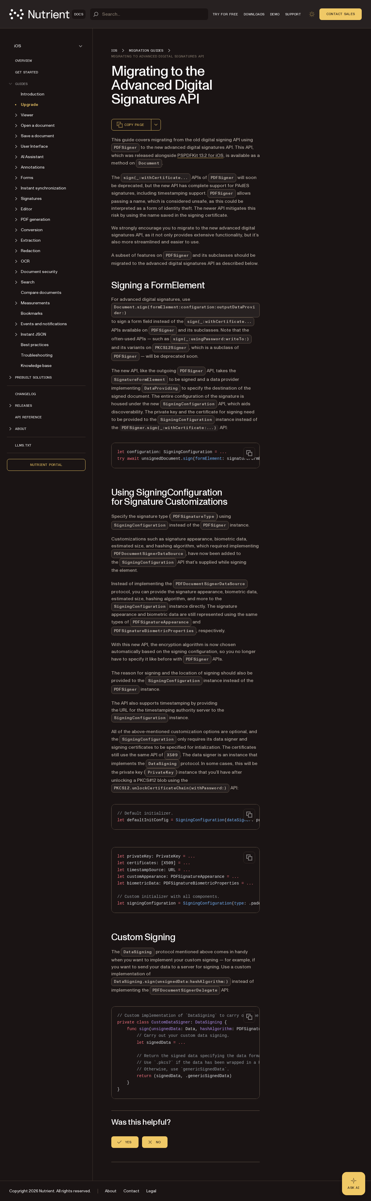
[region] (185, 455)
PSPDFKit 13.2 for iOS (200, 155)
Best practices (35, 345)
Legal (151, 1191)
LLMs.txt (23, 445)
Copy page (130, 124)
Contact (131, 1191)
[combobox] (156, 125)
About (111, 1191)
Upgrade (29, 104)
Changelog (25, 394)
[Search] (149, 14)
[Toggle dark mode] (312, 14)
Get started (26, 72)
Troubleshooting (36, 355)
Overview (23, 60)
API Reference (28, 417)
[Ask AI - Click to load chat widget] (353, 1183)
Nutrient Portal (46, 464)
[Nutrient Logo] (47, 14)
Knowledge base (36, 365)
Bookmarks (32, 313)
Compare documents (41, 292)
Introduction (32, 94)
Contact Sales (340, 14)
